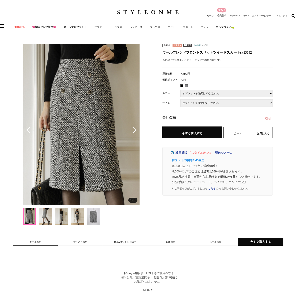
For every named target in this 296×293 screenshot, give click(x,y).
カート (246, 15)
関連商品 (170, 241)
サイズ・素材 (80, 241)
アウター (99, 27)
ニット (171, 27)
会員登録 (221, 15)
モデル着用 (35, 242)
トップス (117, 27)
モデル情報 (215, 241)
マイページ (234, 15)
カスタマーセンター (261, 15)
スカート (188, 27)
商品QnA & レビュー (125, 241)
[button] (133, 130)
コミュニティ (280, 15)
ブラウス (155, 27)
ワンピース (136, 27)
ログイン (210, 15)
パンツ (204, 27)
